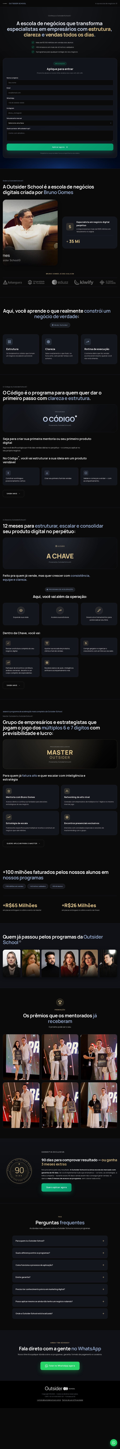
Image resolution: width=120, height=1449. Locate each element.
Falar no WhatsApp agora (60, 1365)
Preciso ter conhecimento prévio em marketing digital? (40, 1289)
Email (8, 88)
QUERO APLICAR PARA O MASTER (23, 843)
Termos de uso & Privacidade (72, 1400)
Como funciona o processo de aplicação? (34, 1265)
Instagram (10, 108)
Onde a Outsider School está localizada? (34, 1313)
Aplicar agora (60, 147)
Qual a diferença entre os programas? (33, 1253)
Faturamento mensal (14, 118)
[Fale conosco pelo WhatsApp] (113, 1442)
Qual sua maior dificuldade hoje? (18, 129)
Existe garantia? (23, 1277)
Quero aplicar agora (56, 1187)
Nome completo (12, 78)
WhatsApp (10, 98)
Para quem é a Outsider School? (30, 1241)
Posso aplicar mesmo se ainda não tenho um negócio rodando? (44, 1301)
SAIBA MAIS (13, 493)
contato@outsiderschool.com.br (49, 1400)
